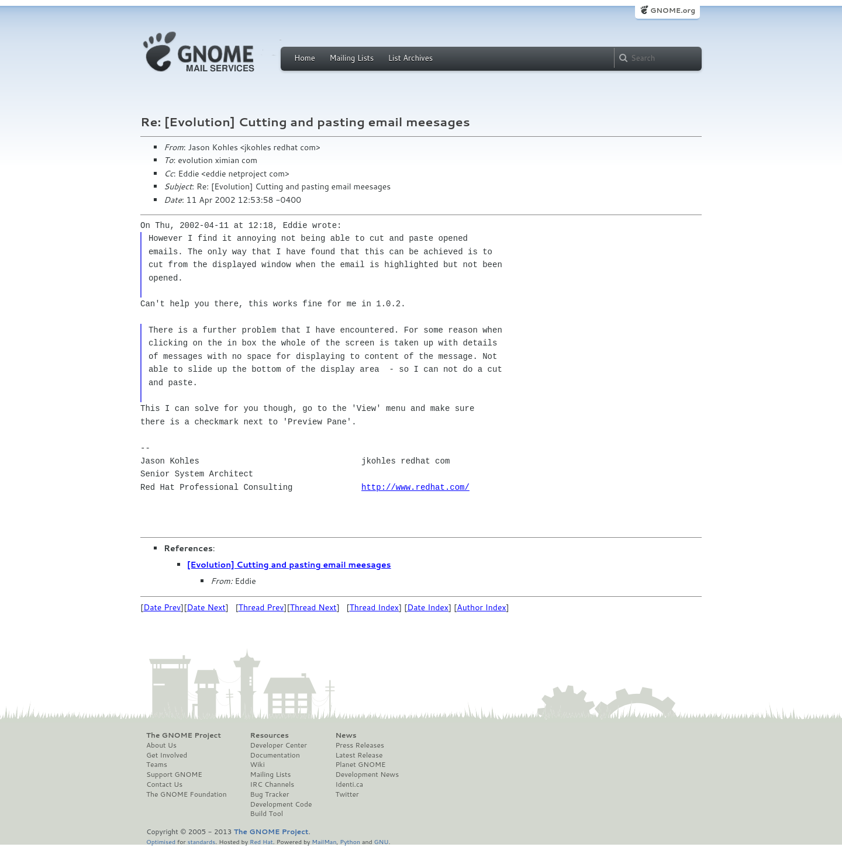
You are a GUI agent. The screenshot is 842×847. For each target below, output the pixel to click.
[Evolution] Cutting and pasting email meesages (289, 565)
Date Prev (162, 607)
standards (201, 841)
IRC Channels (272, 784)
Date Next (206, 607)
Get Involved (166, 755)
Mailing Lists (351, 58)
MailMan (324, 841)
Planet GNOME (360, 764)
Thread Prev (261, 607)
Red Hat (261, 841)
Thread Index (374, 607)
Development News (367, 774)
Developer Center (278, 745)
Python (350, 841)
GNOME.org (672, 10)
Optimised (160, 841)
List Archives (410, 58)
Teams (156, 764)
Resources (269, 735)
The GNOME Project (183, 735)
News (345, 735)
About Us (161, 745)
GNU (381, 841)
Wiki (257, 764)
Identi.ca (349, 784)
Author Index (481, 607)
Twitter (346, 794)
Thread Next (313, 607)
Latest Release (358, 755)
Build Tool (266, 813)
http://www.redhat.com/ (415, 487)
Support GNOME (174, 774)
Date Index (427, 607)
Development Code (281, 804)
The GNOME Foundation (186, 794)
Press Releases (359, 745)
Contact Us (164, 784)
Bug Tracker (269, 794)
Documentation (275, 755)
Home (304, 58)
